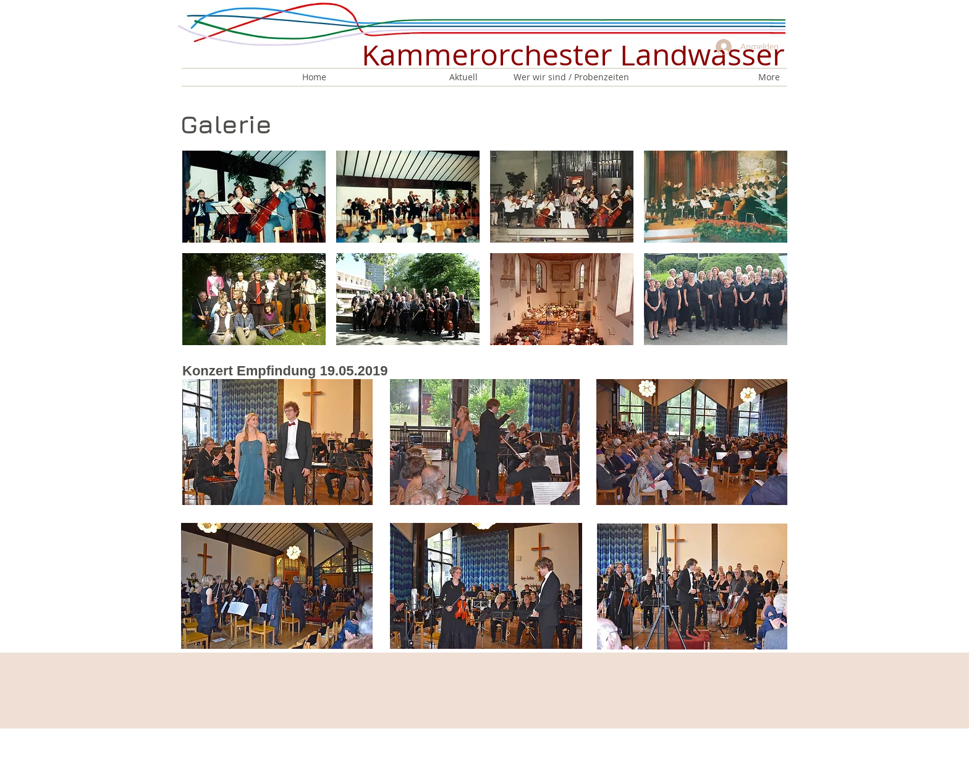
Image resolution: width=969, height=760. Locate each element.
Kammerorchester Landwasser (573, 54)
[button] (254, 197)
